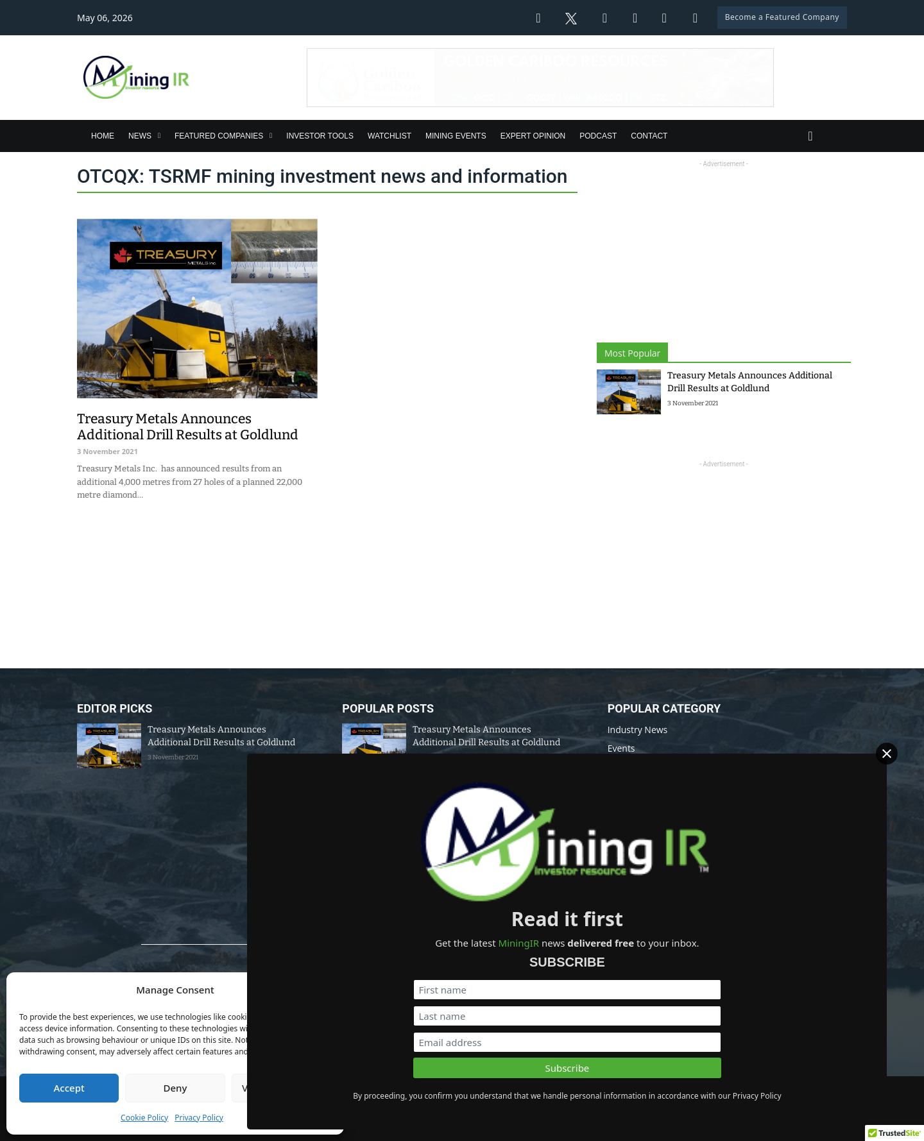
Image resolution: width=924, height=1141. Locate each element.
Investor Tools (320, 135)
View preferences (281, 1087)
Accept (69, 1087)
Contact (649, 135)
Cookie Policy (144, 1117)
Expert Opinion (533, 135)
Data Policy (461, 1088)
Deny (175, 1087)
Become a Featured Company (782, 17)
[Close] (905, 780)
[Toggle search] (810, 136)
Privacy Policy (199, 1117)
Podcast (598, 135)
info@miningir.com (361, 1048)
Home (102, 135)
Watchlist (389, 135)
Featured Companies (219, 135)
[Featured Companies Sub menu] (271, 135)
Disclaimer (520, 1088)
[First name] (777, 957)
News (139, 135)
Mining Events (455, 135)
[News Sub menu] (159, 135)
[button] (324, 990)
